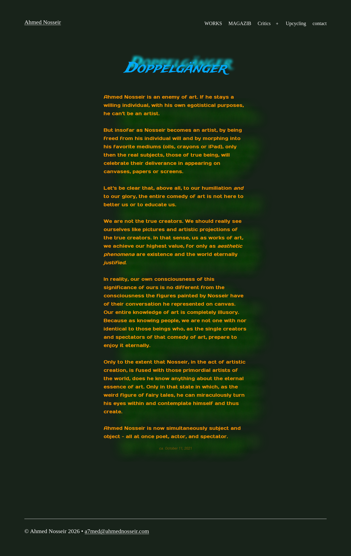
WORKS (213, 23)
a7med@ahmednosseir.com (117, 531)
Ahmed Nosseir (42, 22)
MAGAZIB (239, 23)
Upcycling (296, 23)
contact (319, 23)
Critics (264, 23)
